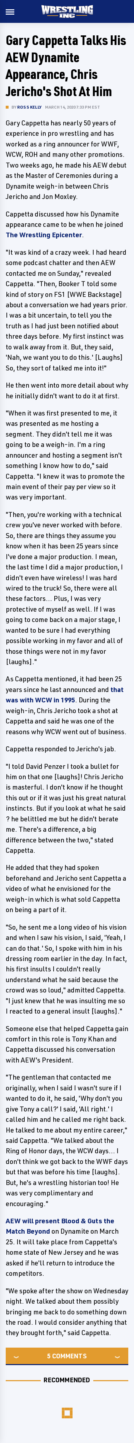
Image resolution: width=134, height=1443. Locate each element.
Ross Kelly (29, 107)
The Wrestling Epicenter (44, 234)
